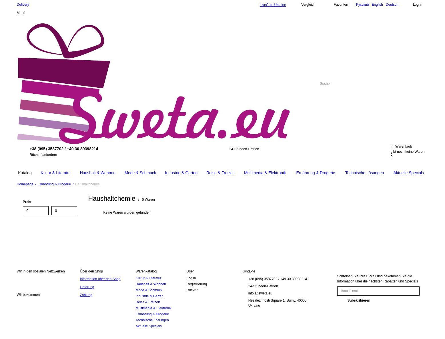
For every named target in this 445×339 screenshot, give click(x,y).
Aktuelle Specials (148, 326)
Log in (191, 278)
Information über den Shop (100, 279)
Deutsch (392, 5)
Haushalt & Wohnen (150, 284)
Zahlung (86, 295)
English (378, 5)
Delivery (23, 5)
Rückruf (192, 290)
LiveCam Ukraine (273, 5)
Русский (363, 5)
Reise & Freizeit (147, 302)
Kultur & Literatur (148, 278)
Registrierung (197, 284)
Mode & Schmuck (148, 290)
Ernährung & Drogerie (152, 314)
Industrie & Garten (149, 296)
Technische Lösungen (152, 320)
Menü (21, 13)
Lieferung (87, 287)
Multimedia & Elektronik (153, 308)
